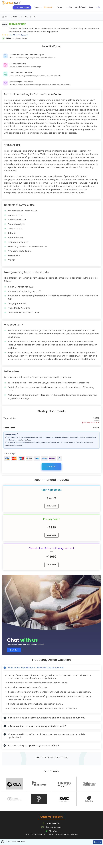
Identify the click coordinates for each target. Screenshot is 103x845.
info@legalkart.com (53, 827)
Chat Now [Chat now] (14, 650)
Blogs (91, 7)
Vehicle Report (80, 7)
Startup (60, 7)
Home (7, 17)
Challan (69, 7)
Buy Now (51, 466)
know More (51, 506)
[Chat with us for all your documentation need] (51, 603)
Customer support (51, 816)
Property (38, 7)
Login (98, 7)
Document (49, 7)
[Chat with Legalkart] (51, 831)
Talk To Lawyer (22, 7)
